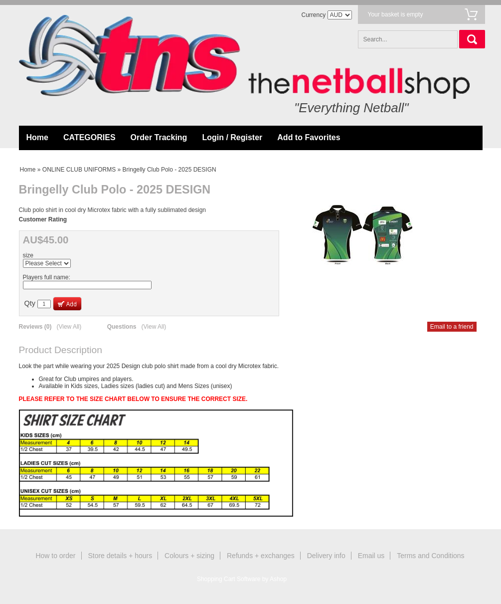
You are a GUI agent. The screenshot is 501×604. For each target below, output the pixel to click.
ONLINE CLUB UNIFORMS (79, 169)
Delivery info (326, 556)
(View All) (68, 326)
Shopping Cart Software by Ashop (242, 579)
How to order (55, 556)
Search (472, 39)
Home (37, 137)
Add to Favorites (308, 137)
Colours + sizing (189, 556)
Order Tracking (159, 137)
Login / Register (232, 137)
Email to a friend (452, 326)
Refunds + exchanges (261, 556)
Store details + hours (120, 556)
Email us (371, 556)
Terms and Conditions (430, 556)
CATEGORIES (89, 137)
